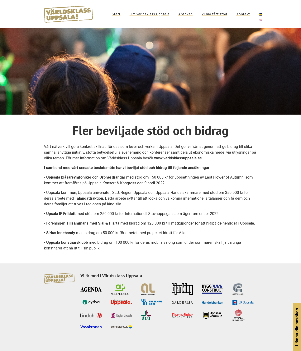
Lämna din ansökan (297, 327)
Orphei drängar (112, 177)
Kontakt (243, 13)
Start (116, 13)
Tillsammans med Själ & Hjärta (92, 223)
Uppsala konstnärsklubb (67, 242)
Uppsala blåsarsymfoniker (68, 177)
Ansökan (185, 13)
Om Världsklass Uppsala (149, 13)
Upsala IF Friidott (61, 213)
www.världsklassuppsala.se (178, 158)
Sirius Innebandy (60, 232)
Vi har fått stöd (214, 13)
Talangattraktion (89, 198)
